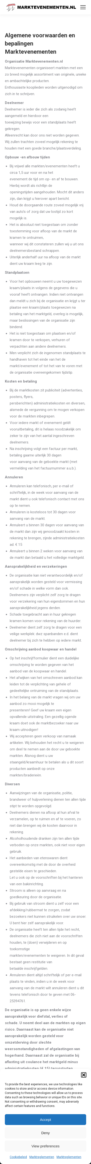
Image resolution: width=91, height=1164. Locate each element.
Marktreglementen (41, 1157)
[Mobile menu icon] (83, 7)
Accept (45, 1120)
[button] (83, 1075)
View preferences (46, 1146)
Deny (45, 1133)
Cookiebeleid (18, 1157)
